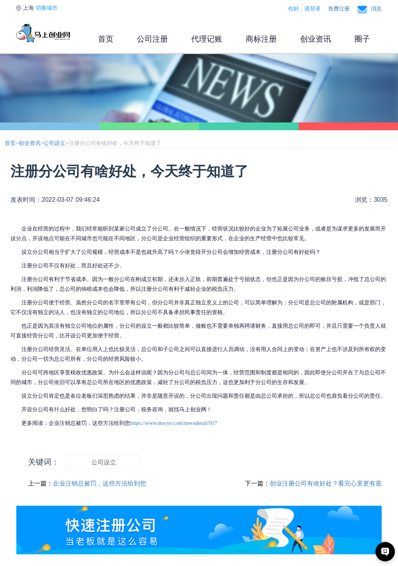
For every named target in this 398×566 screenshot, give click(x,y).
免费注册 (339, 8)
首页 (105, 39)
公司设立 (54, 143)
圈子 (362, 39)
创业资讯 (315, 39)
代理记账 (206, 39)
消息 (376, 8)
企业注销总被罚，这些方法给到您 (99, 483)
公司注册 (152, 39)
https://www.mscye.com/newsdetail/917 (173, 423)
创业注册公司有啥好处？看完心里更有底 (326, 483)
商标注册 (261, 39)
